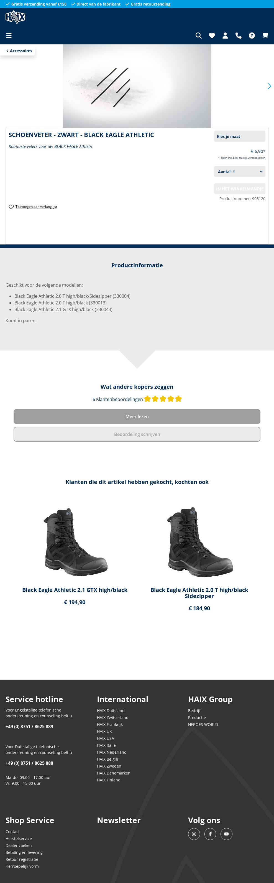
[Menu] (11, 35)
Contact (13, 831)
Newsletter (119, 820)
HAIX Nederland (112, 752)
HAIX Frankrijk (110, 724)
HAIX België (107, 759)
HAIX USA (105, 738)
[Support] (238, 35)
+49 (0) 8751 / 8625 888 (29, 763)
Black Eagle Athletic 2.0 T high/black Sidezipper (199, 593)
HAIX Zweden (109, 766)
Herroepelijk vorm (22, 866)
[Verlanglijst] (212, 35)
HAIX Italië (106, 745)
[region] (137, 559)
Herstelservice (19, 838)
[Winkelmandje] (263, 35)
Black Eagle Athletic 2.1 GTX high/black (74, 590)
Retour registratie (22, 859)
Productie (197, 717)
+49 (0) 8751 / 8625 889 (29, 726)
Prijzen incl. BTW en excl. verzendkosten (242, 158)
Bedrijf (194, 710)
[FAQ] (251, 35)
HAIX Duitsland (111, 710)
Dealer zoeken (19, 845)
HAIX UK (104, 731)
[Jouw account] (225, 35)
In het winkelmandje (239, 188)
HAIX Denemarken (113, 773)
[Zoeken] (198, 35)
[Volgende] (269, 86)
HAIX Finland (109, 780)
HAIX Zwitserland (113, 717)
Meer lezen (137, 416)
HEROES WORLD (203, 724)
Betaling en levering (24, 852)
